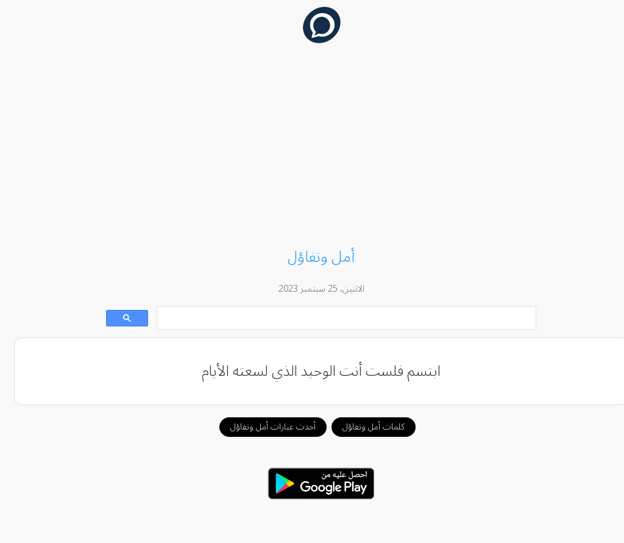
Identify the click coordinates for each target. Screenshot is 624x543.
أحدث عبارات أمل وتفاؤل (264, 427)
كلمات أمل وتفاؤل (364, 427)
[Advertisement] (312, 147)
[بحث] (338, 319)
